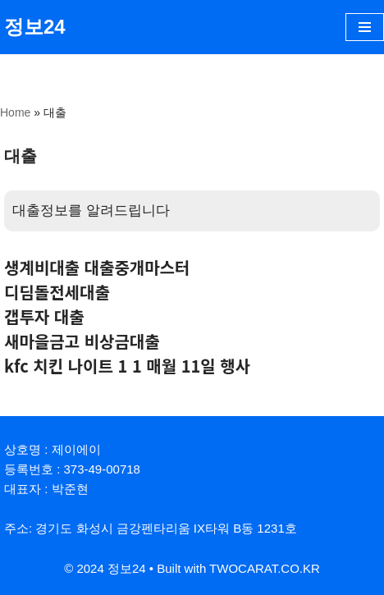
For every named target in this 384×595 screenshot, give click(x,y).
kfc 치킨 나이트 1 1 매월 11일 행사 (127, 366)
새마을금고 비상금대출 (82, 341)
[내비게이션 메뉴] (364, 27)
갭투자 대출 (44, 316)
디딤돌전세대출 (57, 292)
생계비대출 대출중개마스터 (97, 267)
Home (15, 112)
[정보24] (35, 27)
